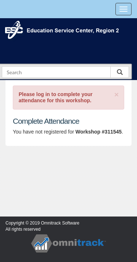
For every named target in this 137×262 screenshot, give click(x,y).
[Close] (116, 94)
